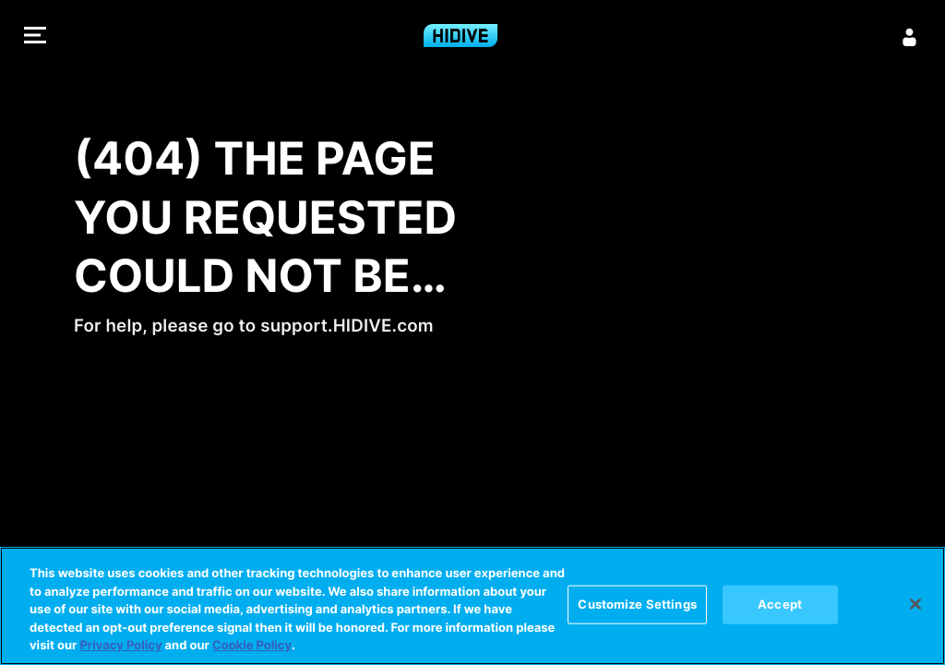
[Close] (915, 604)
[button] (35, 37)
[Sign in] (910, 37)
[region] (472, 606)
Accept (780, 604)
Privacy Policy (120, 645)
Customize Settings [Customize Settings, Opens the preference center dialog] (637, 604)
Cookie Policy (252, 645)
